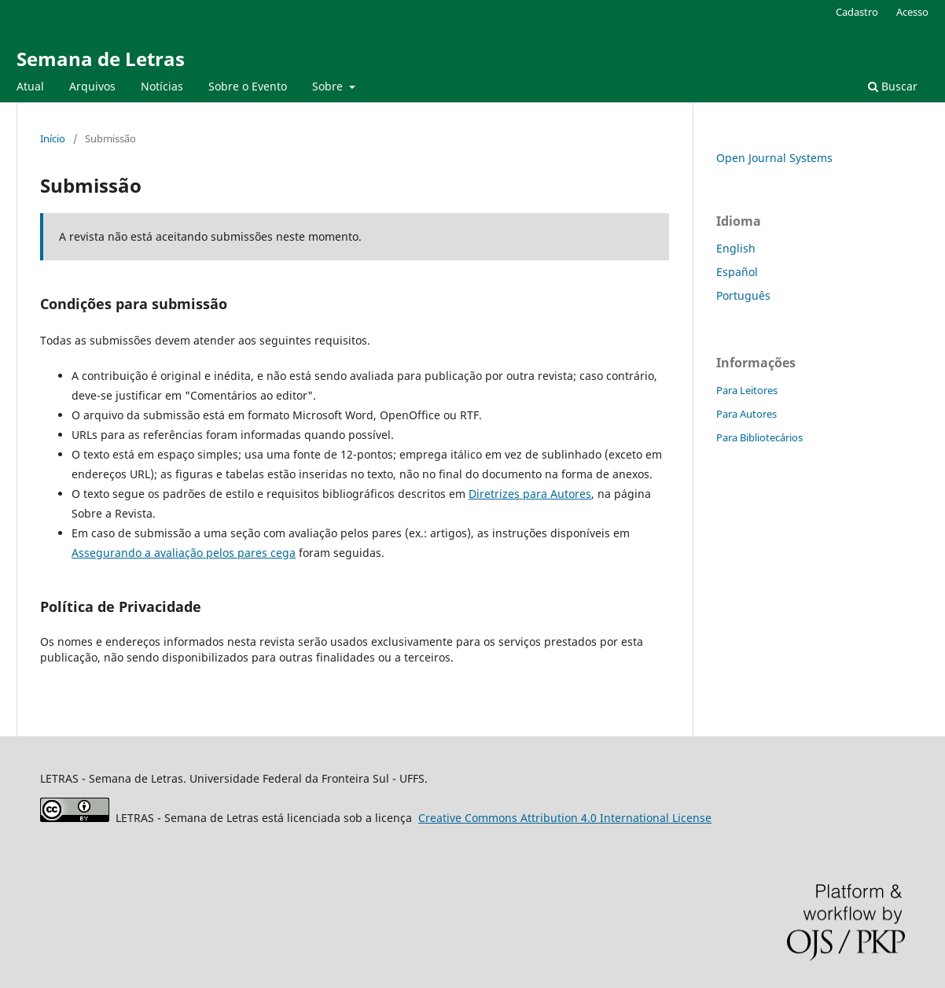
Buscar (892, 86)
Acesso (912, 12)
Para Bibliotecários (759, 437)
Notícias (162, 86)
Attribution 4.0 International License (565, 817)
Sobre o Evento (247, 86)
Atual (30, 86)
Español (737, 271)
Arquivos (92, 86)
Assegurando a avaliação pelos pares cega (184, 552)
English (736, 248)
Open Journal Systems (774, 157)
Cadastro (857, 12)
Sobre (329, 86)
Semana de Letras (101, 59)
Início (52, 138)
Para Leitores (747, 390)
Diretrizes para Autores (530, 493)
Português (743, 295)
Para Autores (746, 414)
